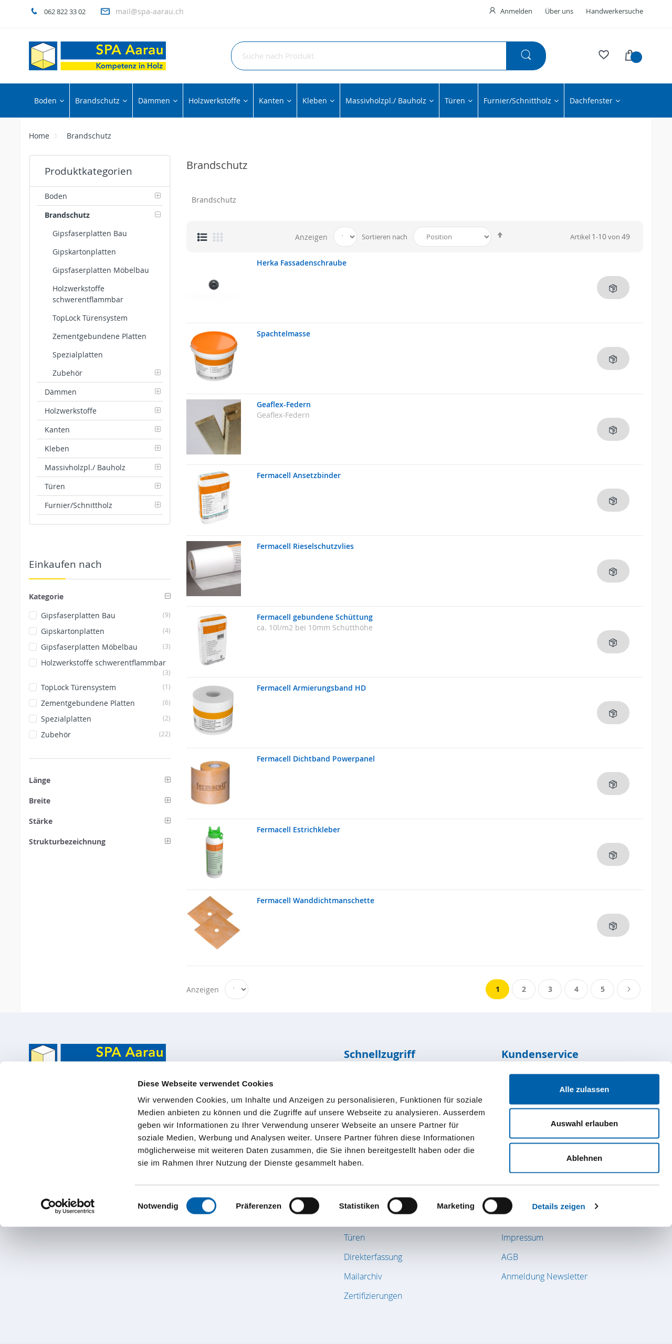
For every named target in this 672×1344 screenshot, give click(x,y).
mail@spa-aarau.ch (150, 11)
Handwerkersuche (614, 11)
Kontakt (515, 1160)
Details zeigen (558, 1323)
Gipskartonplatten (106, 631)
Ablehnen (584, 1275)
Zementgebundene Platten (106, 703)
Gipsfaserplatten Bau (106, 615)
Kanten (357, 1160)
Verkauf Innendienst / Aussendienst (567, 1121)
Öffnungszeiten (529, 1082)
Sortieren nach (384, 236)
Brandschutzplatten (380, 1101)
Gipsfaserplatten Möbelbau (106, 647)
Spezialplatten (106, 719)
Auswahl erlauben (584, 1240)
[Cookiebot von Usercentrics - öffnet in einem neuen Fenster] (68, 1323)
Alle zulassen (584, 1206)
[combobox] (388, 56)
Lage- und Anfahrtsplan (544, 1140)
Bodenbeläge (369, 1082)
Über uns (559, 11)
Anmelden (516, 11)
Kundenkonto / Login (539, 1101)
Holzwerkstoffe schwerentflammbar (106, 663)
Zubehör (106, 734)
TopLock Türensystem (106, 687)
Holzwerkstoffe (372, 1140)
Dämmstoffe (367, 1121)
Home (39, 136)
